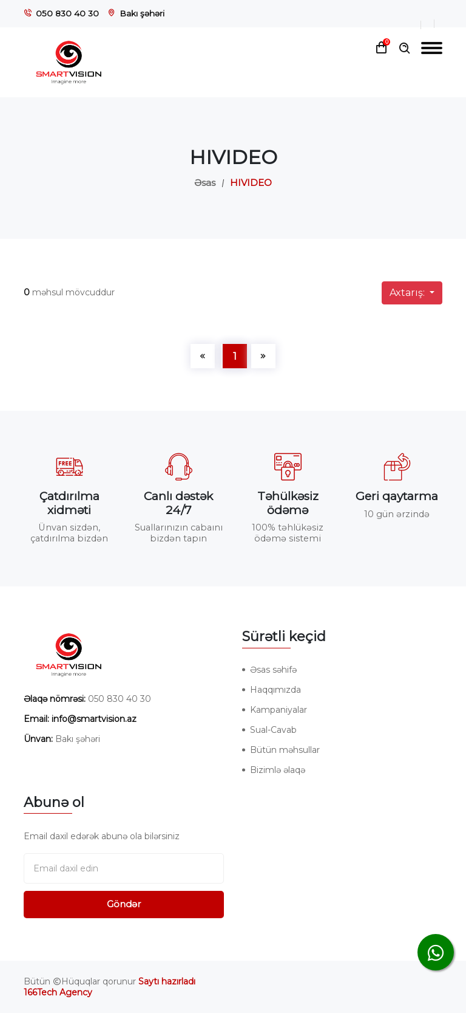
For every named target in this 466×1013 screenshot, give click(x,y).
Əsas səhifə (273, 669)
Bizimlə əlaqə (277, 769)
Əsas (204, 182)
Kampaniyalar (278, 709)
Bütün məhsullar (285, 749)
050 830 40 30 (67, 13)
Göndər (124, 904)
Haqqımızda (275, 689)
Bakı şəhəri (142, 13)
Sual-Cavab (273, 729)
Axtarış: (408, 292)
